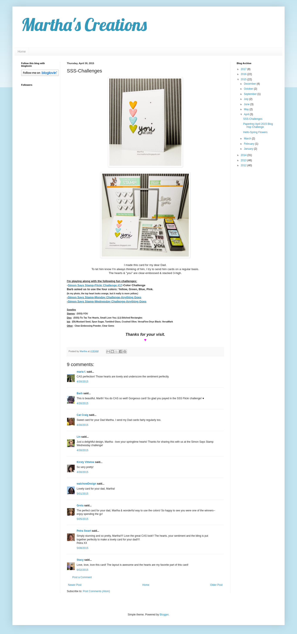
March (248, 138)
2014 (244, 155)
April (247, 114)
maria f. (81, 371)
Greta (80, 505)
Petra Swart (84, 530)
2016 (244, 74)
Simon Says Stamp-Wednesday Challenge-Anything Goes (107, 301)
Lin (79, 436)
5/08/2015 (82, 548)
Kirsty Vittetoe (85, 462)
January (249, 148)
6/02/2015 (82, 569)
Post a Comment (82, 577)
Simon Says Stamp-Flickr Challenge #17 (95, 285)
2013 (244, 160)
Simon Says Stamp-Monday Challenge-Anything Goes (104, 297)
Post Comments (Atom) (96, 591)
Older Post (216, 584)
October (249, 88)
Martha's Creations (84, 24)
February (249, 143)
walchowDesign (86, 483)
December (250, 83)
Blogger (164, 614)
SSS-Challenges (252, 118)
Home (22, 51)
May (247, 109)
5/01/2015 (82, 493)
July (246, 99)
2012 (244, 165)
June (247, 104)
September (250, 94)
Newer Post (74, 584)
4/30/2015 (82, 381)
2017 (244, 69)
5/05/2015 (82, 519)
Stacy (80, 559)
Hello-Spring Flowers (255, 132)
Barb (80, 393)
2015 (244, 79)
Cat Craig (82, 414)
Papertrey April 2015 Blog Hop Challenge (258, 125)
